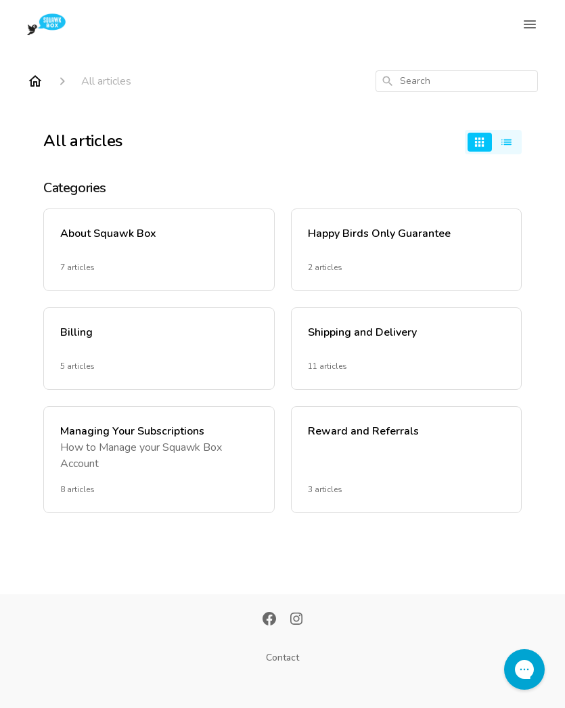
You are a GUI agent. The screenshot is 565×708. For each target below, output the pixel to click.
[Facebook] (269, 620)
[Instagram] (296, 620)
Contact (282, 657)
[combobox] (457, 81)
